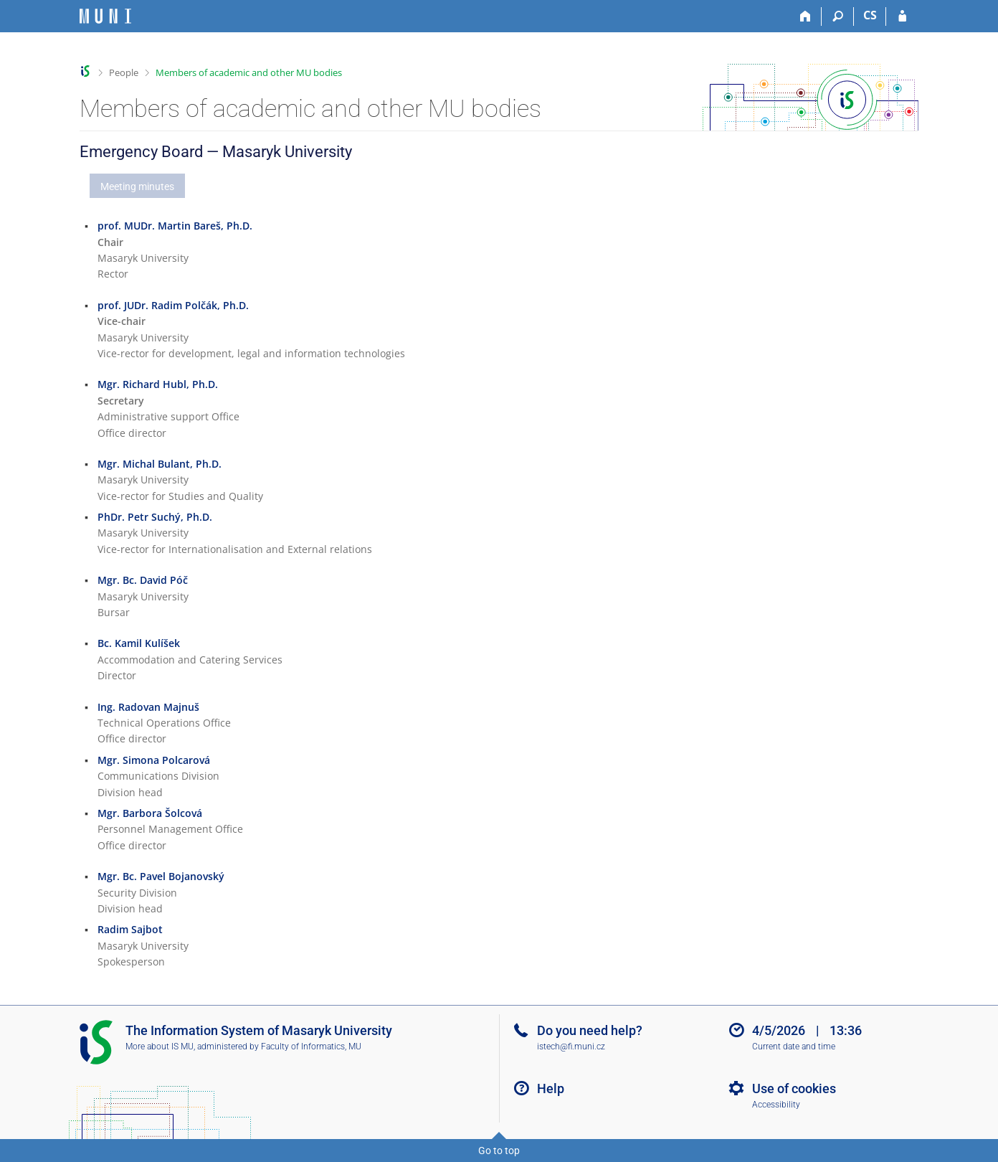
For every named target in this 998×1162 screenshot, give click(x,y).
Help (550, 1088)
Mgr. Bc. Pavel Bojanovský (161, 876)
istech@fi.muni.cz (571, 1046)
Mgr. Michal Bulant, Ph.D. (160, 464)
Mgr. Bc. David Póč (143, 580)
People (123, 72)
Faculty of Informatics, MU (311, 1046)
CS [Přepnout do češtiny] (870, 15)
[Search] (838, 16)
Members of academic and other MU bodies (249, 72)
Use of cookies (794, 1088)
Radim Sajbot (130, 929)
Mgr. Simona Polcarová (154, 760)
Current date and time (793, 1046)
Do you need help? (589, 1030)
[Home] (805, 16)
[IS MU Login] (902, 16)
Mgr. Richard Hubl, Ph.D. (158, 384)
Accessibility (776, 1105)
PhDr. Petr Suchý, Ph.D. (155, 517)
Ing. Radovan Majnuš (148, 707)
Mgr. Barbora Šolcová (150, 813)
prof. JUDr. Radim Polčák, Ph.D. (173, 305)
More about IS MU (159, 1046)
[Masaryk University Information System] (105, 16)
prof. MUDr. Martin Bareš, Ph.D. (175, 225)
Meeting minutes (137, 186)
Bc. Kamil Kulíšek (139, 643)
